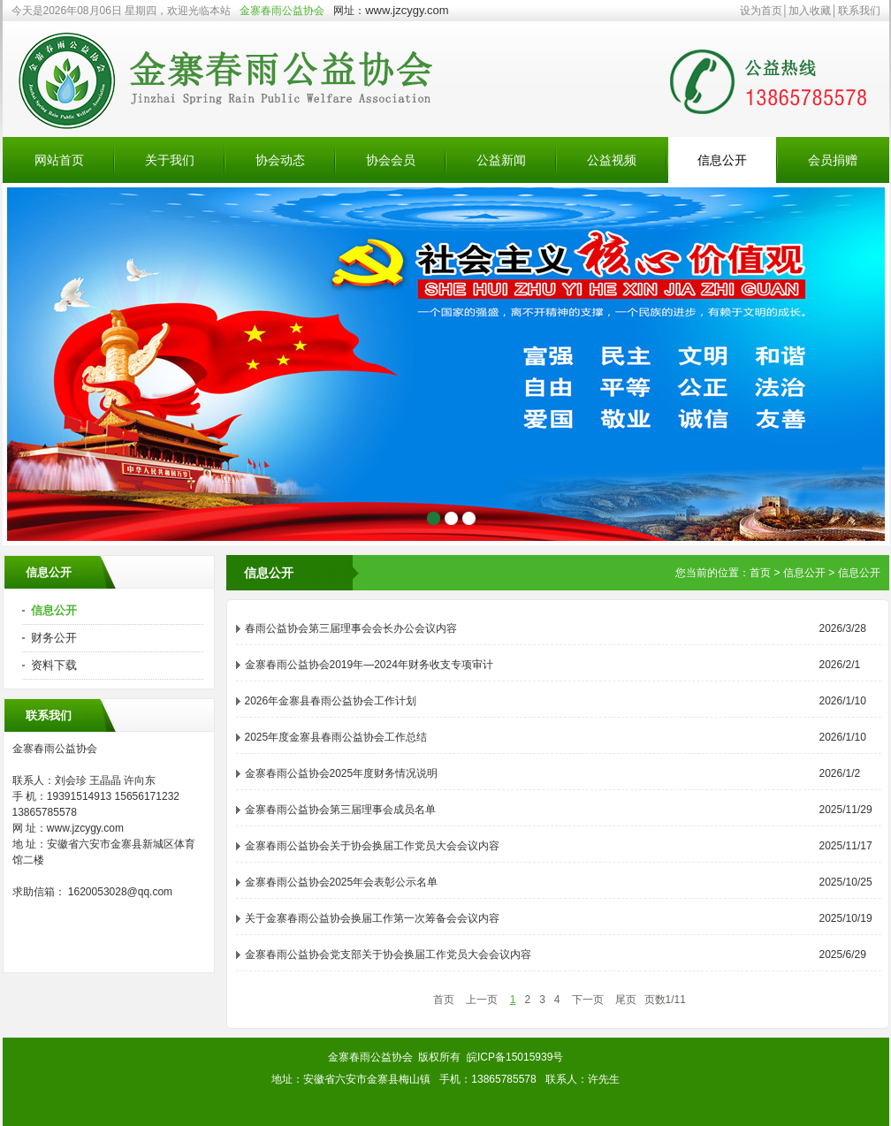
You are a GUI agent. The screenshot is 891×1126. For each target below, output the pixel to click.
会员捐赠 (832, 160)
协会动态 (280, 160)
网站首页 (59, 160)
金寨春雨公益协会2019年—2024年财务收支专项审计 (369, 664)
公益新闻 (501, 160)
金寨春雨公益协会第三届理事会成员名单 (340, 809)
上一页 (482, 999)
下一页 (588, 999)
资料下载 (54, 665)
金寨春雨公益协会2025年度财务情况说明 (341, 773)
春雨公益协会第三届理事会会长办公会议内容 (351, 628)
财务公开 (54, 637)
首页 (760, 573)
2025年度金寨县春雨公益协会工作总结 (336, 737)
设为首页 (761, 10)
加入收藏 (809, 10)
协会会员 (390, 160)
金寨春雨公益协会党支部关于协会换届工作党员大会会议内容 (388, 954)
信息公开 (722, 160)
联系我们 (859, 10)
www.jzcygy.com (406, 10)
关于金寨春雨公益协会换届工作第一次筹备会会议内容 (372, 918)
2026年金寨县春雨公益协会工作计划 (331, 701)
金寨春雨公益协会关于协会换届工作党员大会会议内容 (372, 846)
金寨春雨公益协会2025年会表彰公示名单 (341, 882)
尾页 (625, 999)
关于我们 (169, 160)
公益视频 (611, 160)
